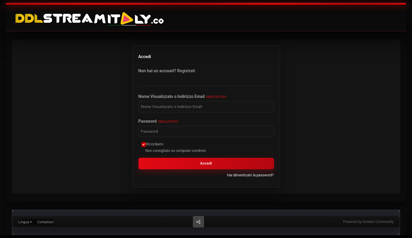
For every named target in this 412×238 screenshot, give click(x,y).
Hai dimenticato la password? (250, 175)
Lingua (25, 222)
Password (158, 121)
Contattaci (45, 222)
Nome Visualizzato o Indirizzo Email (182, 96)
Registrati (186, 70)
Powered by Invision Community (368, 222)
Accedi (206, 163)
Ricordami (155, 144)
